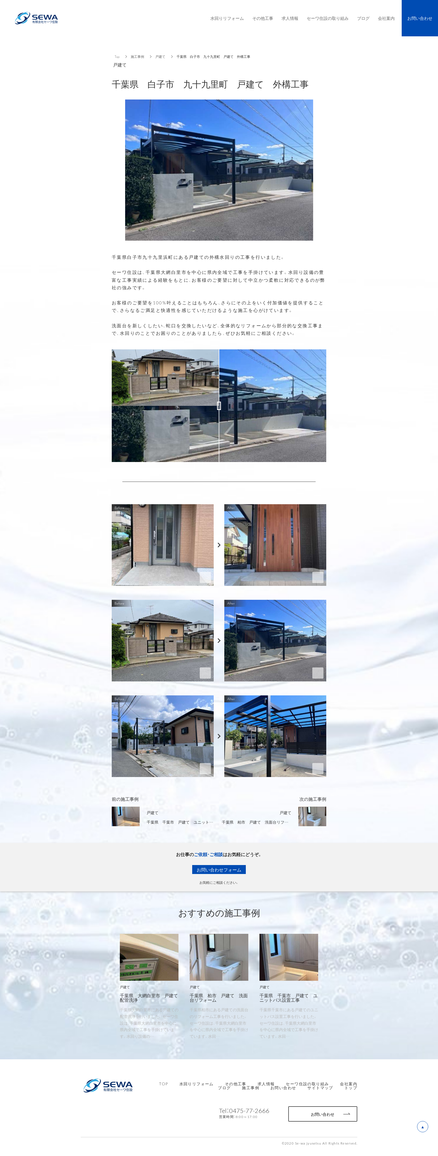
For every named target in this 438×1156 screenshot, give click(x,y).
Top (117, 56)
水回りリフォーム (196, 1083)
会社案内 (348, 1083)
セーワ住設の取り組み (307, 1083)
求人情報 (266, 1083)
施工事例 (137, 56)
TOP (163, 1083)
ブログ (224, 1087)
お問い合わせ (283, 1087)
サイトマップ (320, 1087)
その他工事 (235, 1083)
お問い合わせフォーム (219, 869)
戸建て (160, 56)
